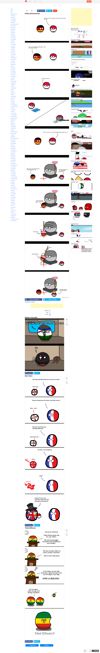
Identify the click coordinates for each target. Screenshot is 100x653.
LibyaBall (11, 111)
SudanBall (12, 185)
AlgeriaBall (12, 17)
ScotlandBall (12, 166)
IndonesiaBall (12, 88)
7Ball (11, 10)
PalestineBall (12, 143)
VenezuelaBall (12, 214)
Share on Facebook (34, 299)
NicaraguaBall (12, 133)
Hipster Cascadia (31, 317)
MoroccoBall (12, 128)
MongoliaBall (12, 126)
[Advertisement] (47, 306)
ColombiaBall (12, 44)
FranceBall (12, 69)
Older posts (32, 645)
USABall (11, 212)
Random (47, 645)
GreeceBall (12, 74)
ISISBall (11, 94)
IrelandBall (12, 93)
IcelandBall (12, 84)
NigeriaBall (12, 136)
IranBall (11, 89)
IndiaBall (11, 86)
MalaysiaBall (12, 119)
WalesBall (12, 217)
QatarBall (11, 153)
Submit (89, 1)
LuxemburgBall (13, 114)
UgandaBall (12, 203)
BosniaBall (12, 32)
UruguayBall (12, 210)
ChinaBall (12, 42)
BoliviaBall (12, 30)
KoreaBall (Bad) (13, 104)
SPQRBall (12, 183)
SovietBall (12, 180)
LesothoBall (12, 109)
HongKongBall (13, 81)
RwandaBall (12, 163)
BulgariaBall (12, 35)
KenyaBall (12, 103)
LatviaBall (12, 108)
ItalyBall (11, 99)
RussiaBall (12, 161)
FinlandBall (12, 67)
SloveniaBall (12, 173)
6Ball (11, 9)
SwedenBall (12, 187)
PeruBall (11, 145)
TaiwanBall (12, 192)
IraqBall (11, 91)
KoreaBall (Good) (13, 106)
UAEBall (11, 202)
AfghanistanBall (13, 14)
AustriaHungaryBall (13, 24)
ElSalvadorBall (13, 57)
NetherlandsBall (13, 131)
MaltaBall (11, 123)
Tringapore (12, 198)
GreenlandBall (12, 76)
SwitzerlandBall (13, 188)
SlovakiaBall (12, 172)
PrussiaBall (12, 150)
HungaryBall (12, 82)
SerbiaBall (12, 170)
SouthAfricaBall (13, 177)
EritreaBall (12, 61)
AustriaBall (12, 22)
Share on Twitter (52, 299)
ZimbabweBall (12, 220)
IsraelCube (12, 98)
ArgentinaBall (12, 19)
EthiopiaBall (12, 64)
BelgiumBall (12, 29)
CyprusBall (12, 51)
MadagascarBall (13, 118)
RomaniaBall (12, 160)
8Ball (11, 12)
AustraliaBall (12, 20)
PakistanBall (12, 141)
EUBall (11, 66)
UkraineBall (12, 207)
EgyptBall (12, 56)
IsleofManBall (12, 96)
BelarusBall (12, 27)
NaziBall (11, 130)
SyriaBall (11, 190)
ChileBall (11, 40)
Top (40, 1)
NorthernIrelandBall (14, 138)
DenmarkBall (12, 54)
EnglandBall (12, 59)
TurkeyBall (12, 200)
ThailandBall (12, 197)
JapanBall (12, 101)
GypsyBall (12, 77)
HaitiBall (11, 79)
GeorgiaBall (12, 71)
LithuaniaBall (12, 113)
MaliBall (11, 121)
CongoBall (12, 45)
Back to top (84, 650)
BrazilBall (11, 34)
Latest (29, 1)
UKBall (11, 205)
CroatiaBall (12, 47)
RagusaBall (12, 156)
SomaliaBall (12, 175)
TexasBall (12, 195)
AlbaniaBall (12, 15)
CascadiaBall (12, 39)
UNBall (11, 208)
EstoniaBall (12, 62)
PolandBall (33, 301)
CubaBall (11, 49)
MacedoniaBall (13, 116)
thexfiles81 (67, 297)
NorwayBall (12, 140)
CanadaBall (12, 37)
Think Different (30, 528)
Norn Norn (28, 376)
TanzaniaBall (12, 193)
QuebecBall (12, 155)
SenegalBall (12, 168)
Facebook (41, 10)
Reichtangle (12, 158)
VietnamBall (12, 215)
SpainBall (12, 182)
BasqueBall (12, 25)
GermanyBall (27, 301)
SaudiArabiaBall (13, 165)
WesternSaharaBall (14, 219)
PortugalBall (12, 148)
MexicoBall (12, 124)
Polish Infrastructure (32, 13)
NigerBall (11, 135)
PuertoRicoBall (13, 151)
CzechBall (12, 52)
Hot (35, 1)
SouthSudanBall (13, 178)
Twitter (49, 10)
